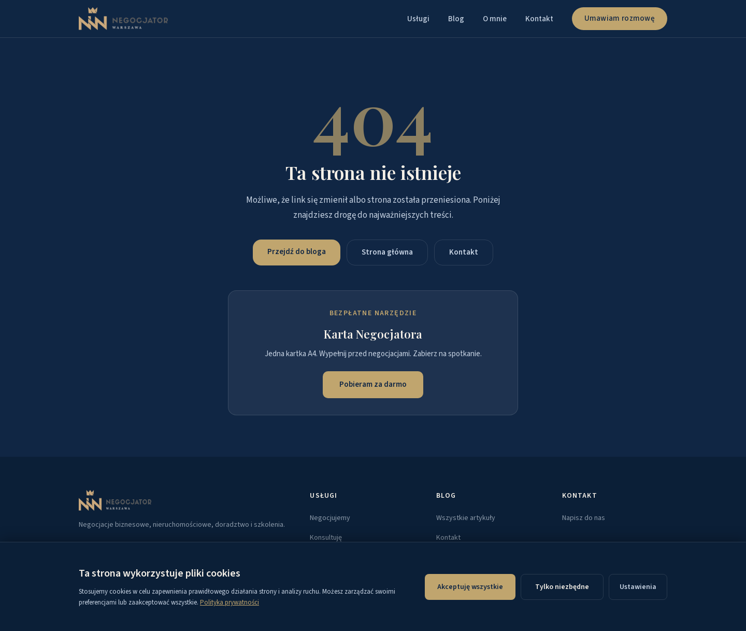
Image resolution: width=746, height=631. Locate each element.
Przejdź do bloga (296, 251)
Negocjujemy (330, 518)
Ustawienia (638, 587)
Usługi (418, 18)
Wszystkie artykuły (465, 518)
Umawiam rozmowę (619, 18)
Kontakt (539, 18)
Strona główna (387, 252)
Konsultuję (326, 537)
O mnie (495, 18)
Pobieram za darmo (373, 384)
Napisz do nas (583, 518)
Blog (456, 18)
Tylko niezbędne (562, 587)
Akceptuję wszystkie (470, 587)
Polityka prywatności (229, 602)
